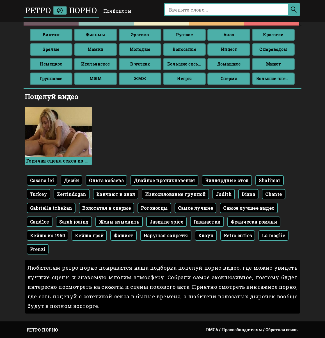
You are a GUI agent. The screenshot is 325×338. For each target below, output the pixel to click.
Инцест (229, 49)
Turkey (38, 194)
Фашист (123, 235)
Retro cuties (238, 235)
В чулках (140, 64)
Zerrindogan (71, 194)
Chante (273, 194)
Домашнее (229, 64)
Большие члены (274, 78)
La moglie (273, 235)
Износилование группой (175, 194)
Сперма (229, 78)
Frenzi (37, 249)
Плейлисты (117, 11)
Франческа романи (254, 222)
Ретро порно (61, 10)
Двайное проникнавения (164, 180)
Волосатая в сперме (106, 208)
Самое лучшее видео (248, 208)
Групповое (51, 78)
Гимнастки (207, 222)
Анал (229, 34)
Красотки (273, 34)
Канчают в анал (115, 194)
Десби (71, 180)
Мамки (95, 49)
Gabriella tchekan (51, 208)
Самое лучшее (195, 208)
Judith (224, 194)
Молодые (140, 49)
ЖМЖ (140, 78)
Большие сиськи (185, 64)
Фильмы (95, 34)
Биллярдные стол (227, 180)
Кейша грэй (89, 235)
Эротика (140, 34)
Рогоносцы (154, 208)
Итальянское (95, 64)
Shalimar (269, 180)
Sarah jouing (74, 222)
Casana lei (42, 180)
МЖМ (96, 78)
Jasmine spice (166, 222)
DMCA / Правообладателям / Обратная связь (251, 329)
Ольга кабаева (106, 180)
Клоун (206, 235)
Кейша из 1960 (47, 235)
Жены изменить (119, 222)
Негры (184, 78)
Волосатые (184, 49)
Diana (248, 194)
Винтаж (51, 34)
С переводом (273, 49)
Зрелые (51, 49)
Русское (184, 34)
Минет (273, 64)
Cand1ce (39, 222)
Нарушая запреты (165, 235)
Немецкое (51, 64)
